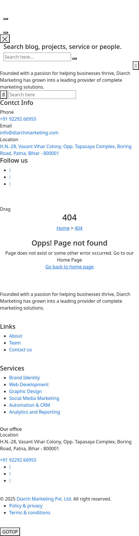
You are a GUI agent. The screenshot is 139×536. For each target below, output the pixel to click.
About (15, 336)
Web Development (29, 384)
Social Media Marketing (34, 398)
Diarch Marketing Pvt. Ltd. (44, 499)
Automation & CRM (29, 405)
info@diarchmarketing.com (29, 132)
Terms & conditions (29, 512)
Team (15, 343)
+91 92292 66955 (18, 119)
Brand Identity (24, 377)
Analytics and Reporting (34, 412)
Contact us (20, 349)
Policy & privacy (26, 506)
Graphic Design (25, 391)
